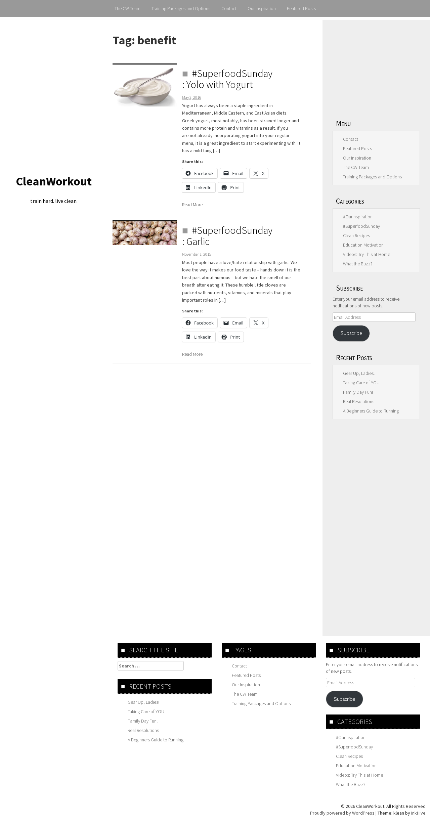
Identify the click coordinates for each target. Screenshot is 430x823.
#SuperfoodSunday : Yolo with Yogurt (227, 79)
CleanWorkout (54, 181)
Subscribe (351, 333)
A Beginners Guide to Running (371, 411)
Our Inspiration (262, 8)
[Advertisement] (376, 65)
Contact (228, 8)
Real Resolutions (358, 401)
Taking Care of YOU (361, 383)
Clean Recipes (356, 235)
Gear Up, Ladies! (359, 373)
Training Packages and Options (181, 8)
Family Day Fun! (358, 392)
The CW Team (127, 8)
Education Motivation (363, 245)
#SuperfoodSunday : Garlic (227, 236)
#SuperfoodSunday (361, 226)
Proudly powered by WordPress (342, 813)
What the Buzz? (358, 264)
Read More (192, 205)
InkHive (418, 813)
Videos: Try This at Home (366, 254)
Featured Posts (301, 8)
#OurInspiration (358, 217)
